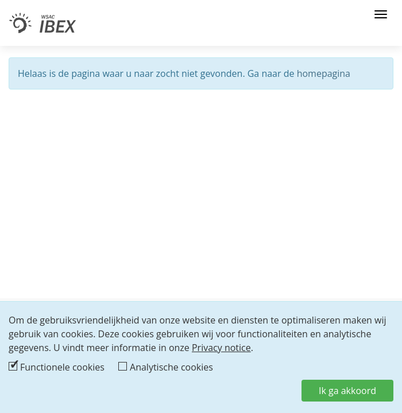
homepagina (323, 73)
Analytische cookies (171, 367)
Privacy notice (221, 347)
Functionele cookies (62, 367)
